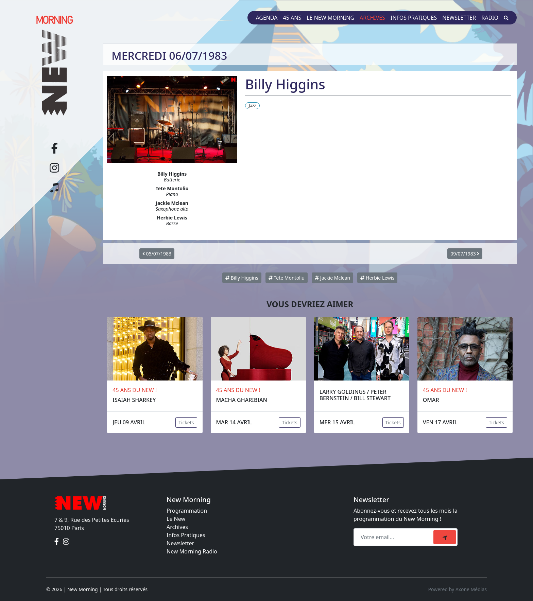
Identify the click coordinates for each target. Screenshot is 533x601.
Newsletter (459, 17)
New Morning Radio (192, 551)
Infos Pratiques (186, 535)
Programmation (187, 510)
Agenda (266, 17)
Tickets (186, 422)
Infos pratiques (414, 17)
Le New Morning (330, 17)
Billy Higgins (241, 278)
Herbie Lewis (377, 278)
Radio (489, 17)
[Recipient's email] (394, 537)
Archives (372, 17)
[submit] (444, 537)
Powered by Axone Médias (457, 589)
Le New (176, 519)
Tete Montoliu (287, 278)
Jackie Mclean (332, 278)
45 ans (292, 17)
